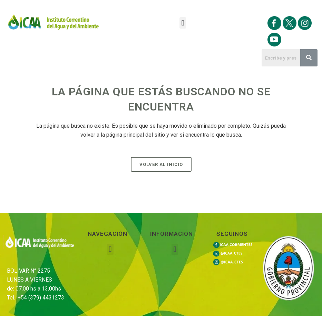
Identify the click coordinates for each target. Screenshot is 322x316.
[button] (182, 23)
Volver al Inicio (161, 164)
